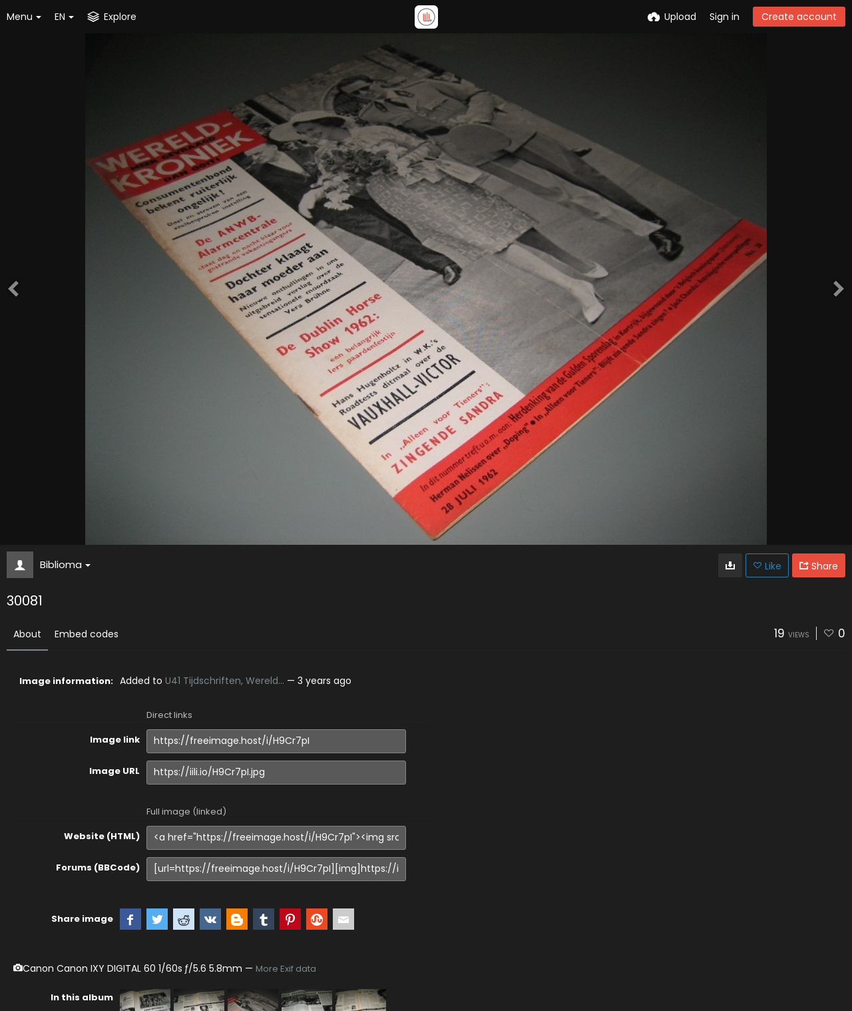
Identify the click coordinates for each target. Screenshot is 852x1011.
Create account (799, 16)
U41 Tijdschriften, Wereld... (224, 680)
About (27, 634)
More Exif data (286, 968)
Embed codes (86, 634)
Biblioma (65, 564)
